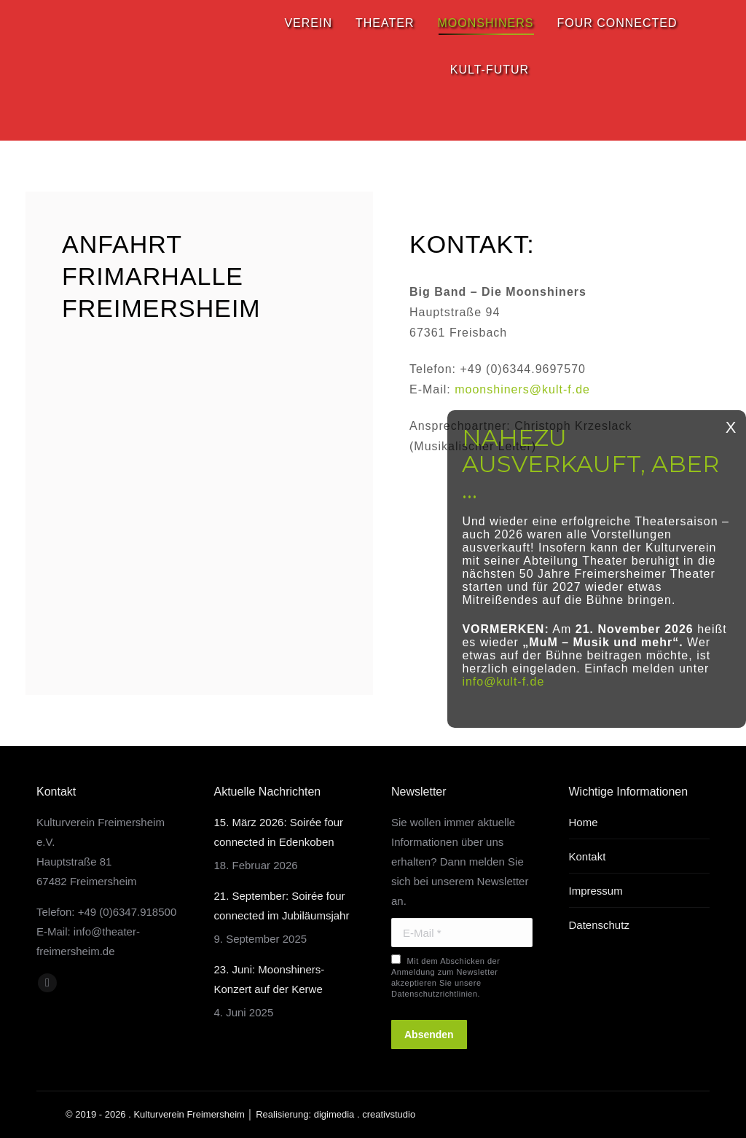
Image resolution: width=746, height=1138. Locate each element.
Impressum (596, 890)
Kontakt (587, 856)
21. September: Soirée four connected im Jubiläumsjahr (282, 906)
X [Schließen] (731, 427)
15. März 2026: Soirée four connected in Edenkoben (279, 832)
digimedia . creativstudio (364, 1114)
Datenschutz (599, 925)
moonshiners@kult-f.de (522, 389)
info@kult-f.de (503, 681)
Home (583, 822)
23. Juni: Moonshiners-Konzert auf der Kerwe (269, 979)
